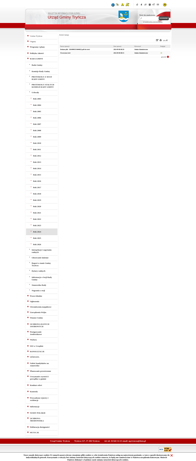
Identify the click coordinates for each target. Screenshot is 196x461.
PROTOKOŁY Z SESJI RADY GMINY (42, 78)
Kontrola (34, 391)
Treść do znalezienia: (147, 15)
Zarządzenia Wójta (38, 312)
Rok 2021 (37, 213)
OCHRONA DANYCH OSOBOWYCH (39, 325)
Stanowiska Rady (39, 285)
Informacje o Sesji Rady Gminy (42, 278)
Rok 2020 (37, 206)
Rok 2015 (37, 175)
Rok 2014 (37, 168)
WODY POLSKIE (38, 413)
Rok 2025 (37, 238)
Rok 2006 (37, 118)
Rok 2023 (37, 225)
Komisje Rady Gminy (41, 71)
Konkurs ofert (36, 385)
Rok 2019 (37, 200)
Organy (33, 41)
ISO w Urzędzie (36, 346)
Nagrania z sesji (38, 290)
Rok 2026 (37, 244)
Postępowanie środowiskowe (36, 333)
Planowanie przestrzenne (40, 371)
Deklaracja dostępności (40, 427)
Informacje (35, 406)
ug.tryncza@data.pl (137, 441)
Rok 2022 (37, 219)
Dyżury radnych (38, 271)
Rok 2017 (37, 187)
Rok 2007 (37, 124)
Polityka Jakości (37, 53)
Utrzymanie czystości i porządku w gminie (39, 377)
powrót (163, 57)
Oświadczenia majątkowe (40, 307)
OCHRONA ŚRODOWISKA (37, 419)
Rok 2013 (37, 162)
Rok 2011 (37, 149)
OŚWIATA (34, 357)
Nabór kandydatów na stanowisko (39, 364)
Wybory (33, 340)
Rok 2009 (37, 137)
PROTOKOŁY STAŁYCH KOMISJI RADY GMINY (43, 86)
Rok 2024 (37, 232)
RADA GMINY (36, 59)
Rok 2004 (37, 105)
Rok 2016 (37, 181)
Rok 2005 (37, 111)
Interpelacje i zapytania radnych (42, 251)
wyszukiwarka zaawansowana (152, 22)
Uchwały (35, 92)
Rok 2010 (37, 143)
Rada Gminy (37, 65)
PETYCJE (34, 432)
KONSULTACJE (37, 351)
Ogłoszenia (34, 301)
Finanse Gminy (36, 318)
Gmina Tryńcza (36, 36)
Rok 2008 (37, 130)
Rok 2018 (37, 194)
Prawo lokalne (36, 296)
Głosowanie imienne (40, 258)
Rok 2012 (37, 156)
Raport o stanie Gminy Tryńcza (41, 264)
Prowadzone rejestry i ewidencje (39, 399)
